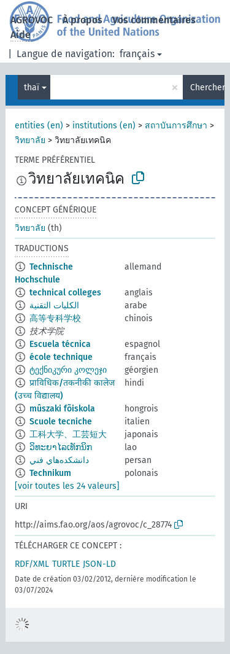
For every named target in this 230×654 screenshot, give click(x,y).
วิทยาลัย (30, 140)
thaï (31, 87)
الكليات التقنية (54, 305)
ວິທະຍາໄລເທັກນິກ (60, 447)
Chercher (207, 87)
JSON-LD (99, 564)
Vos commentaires (154, 20)
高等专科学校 (55, 318)
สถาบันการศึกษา (176, 125)
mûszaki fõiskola (62, 408)
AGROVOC (31, 20)
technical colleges (65, 292)
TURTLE (66, 564)
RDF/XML (32, 564)
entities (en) (39, 125)
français (137, 54)
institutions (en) (104, 125)
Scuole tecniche (60, 421)
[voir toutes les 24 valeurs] (67, 486)
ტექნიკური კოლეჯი (68, 370)
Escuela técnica (60, 344)
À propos (82, 20)
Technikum (50, 473)
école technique (61, 357)
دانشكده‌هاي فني (59, 460)
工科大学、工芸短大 (68, 434)
